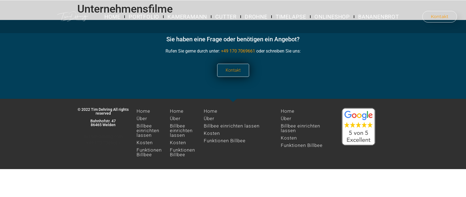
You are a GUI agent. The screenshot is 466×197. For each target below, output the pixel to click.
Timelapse (291, 16)
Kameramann (187, 16)
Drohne (256, 16)
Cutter (226, 16)
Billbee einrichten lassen (148, 130)
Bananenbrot (378, 16)
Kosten (145, 142)
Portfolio (144, 16)
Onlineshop (332, 16)
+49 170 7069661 (238, 51)
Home (112, 16)
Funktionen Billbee (149, 152)
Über (142, 118)
